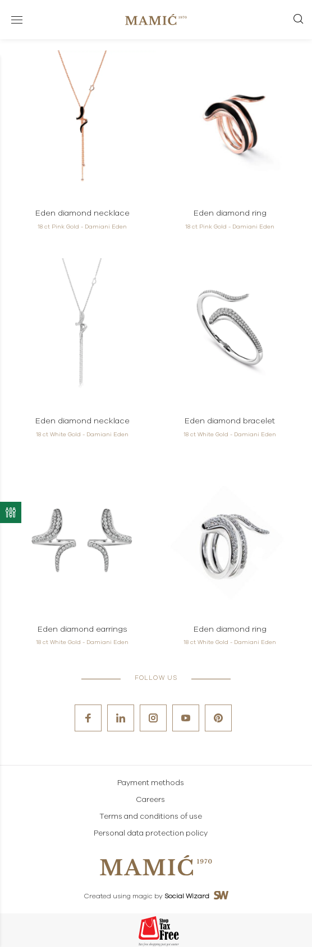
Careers (150, 800)
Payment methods (150, 783)
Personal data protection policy (151, 833)
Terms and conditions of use (150, 816)
